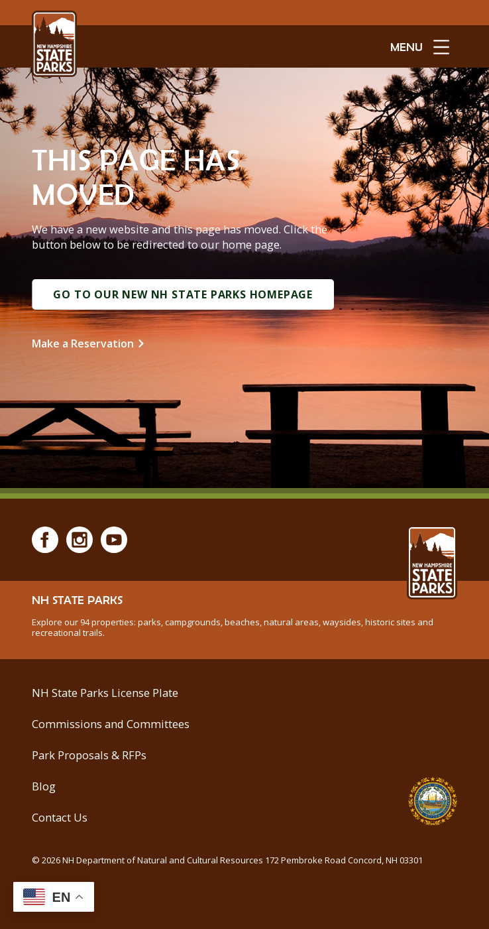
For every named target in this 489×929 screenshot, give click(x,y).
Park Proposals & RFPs (89, 755)
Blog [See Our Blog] (44, 786)
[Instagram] (79, 539)
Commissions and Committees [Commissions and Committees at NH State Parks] (111, 723)
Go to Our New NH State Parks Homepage (183, 294)
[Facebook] (45, 539)
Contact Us (59, 817)
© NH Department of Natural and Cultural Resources (227, 860)
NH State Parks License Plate (105, 692)
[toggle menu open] (419, 46)
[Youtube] (114, 539)
